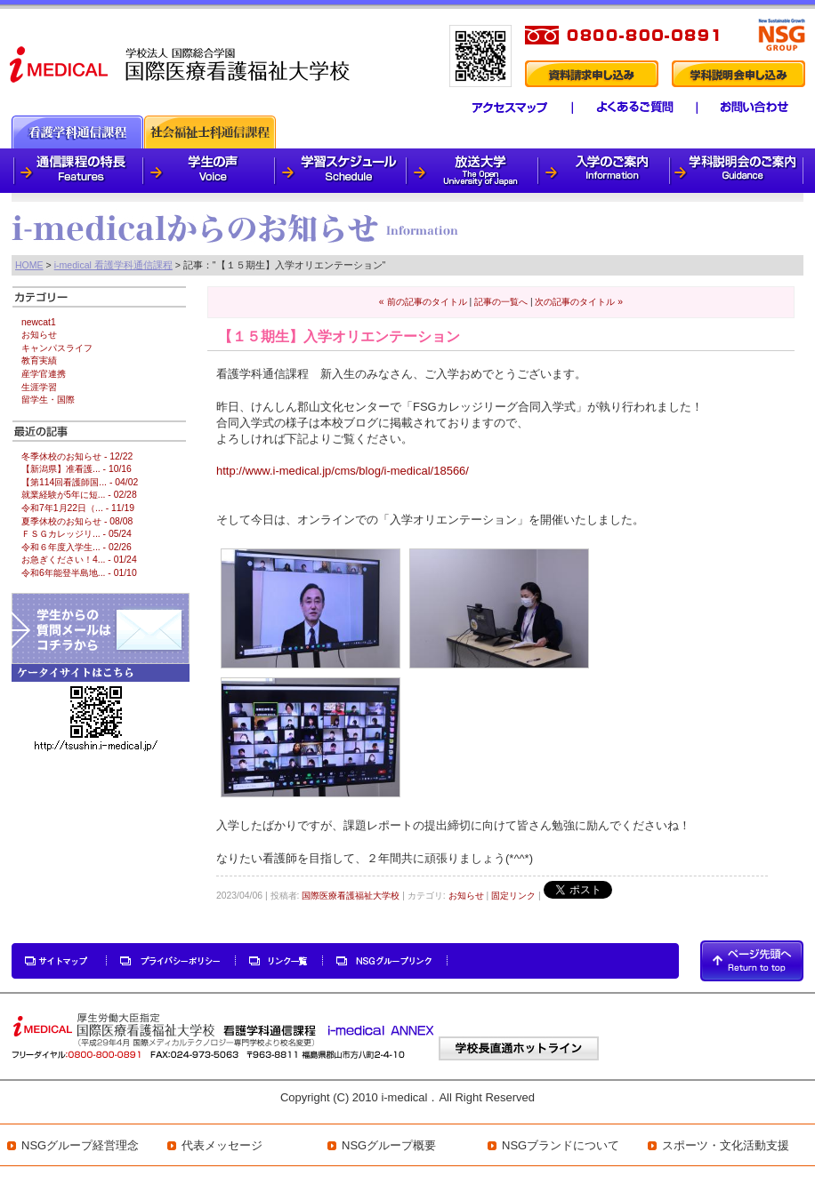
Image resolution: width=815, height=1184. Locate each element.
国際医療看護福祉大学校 (350, 895)
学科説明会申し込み (738, 73)
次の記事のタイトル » (579, 302)
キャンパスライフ (57, 348)
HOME (29, 265)
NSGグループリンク (385, 960)
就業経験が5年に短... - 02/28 (79, 495)
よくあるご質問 (627, 107)
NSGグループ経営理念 (80, 1145)
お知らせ (466, 895)
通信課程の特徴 (78, 170)
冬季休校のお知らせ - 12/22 (77, 456)
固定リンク (513, 895)
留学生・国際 (48, 399)
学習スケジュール (342, 170)
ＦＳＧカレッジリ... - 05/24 (76, 534)
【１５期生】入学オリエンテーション (339, 336)
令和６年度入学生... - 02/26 (76, 547)
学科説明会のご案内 (737, 170)
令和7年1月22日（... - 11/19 (77, 508)
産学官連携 (43, 374)
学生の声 (210, 170)
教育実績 (39, 360)
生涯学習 (39, 387)
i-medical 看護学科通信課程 (113, 265)
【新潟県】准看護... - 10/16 (76, 469)
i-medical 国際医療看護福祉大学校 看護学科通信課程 (181, 63)
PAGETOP (751, 960)
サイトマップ (60, 960)
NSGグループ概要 (389, 1145)
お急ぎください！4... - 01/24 (79, 559)
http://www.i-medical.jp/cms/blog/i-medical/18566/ (342, 470)
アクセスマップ (499, 107)
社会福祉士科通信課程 (210, 132)
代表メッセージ (222, 1145)
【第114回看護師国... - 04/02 (79, 482)
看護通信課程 (77, 132)
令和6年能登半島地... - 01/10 (79, 573)
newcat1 (38, 322)
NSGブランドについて (560, 1145)
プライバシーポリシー (172, 960)
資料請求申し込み (591, 73)
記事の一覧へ (501, 302)
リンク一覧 (279, 960)
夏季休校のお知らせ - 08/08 (77, 521)
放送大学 (473, 170)
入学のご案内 (605, 170)
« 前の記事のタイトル (423, 302)
